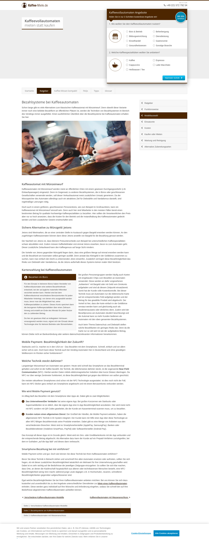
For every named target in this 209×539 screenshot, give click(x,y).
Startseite (29, 90)
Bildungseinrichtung (136, 36)
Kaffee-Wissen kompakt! (65, 90)
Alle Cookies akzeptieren (166, 536)
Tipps (96, 90)
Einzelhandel (133, 41)
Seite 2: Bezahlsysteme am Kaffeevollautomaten (44, 510)
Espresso (158, 60)
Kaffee (130, 60)
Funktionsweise (149, 109)
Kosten (146, 128)
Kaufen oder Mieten (151, 134)
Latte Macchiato (161, 65)
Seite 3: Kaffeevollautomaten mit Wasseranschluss (45, 515)
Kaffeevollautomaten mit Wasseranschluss (110, 497)
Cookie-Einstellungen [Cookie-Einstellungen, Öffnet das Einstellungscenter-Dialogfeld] (141, 536)
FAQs (85, 90)
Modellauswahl (149, 115)
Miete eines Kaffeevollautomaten (112, 483)
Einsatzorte (148, 122)
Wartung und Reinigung (153, 140)
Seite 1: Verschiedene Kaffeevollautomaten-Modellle (45, 506)
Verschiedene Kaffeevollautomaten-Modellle (43, 497)
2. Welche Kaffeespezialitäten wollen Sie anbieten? (134, 52)
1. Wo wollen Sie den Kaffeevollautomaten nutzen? (134, 23)
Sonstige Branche (162, 45)
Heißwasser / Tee (135, 69)
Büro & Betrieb (134, 31)
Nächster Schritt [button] (174, 78)
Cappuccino (133, 65)
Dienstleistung (161, 36)
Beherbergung (161, 31)
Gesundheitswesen (136, 45)
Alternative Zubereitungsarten (156, 147)
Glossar (108, 90)
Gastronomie (160, 41)
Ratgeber (44, 90)
